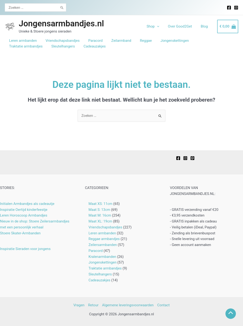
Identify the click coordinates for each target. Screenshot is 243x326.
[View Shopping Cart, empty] (227, 26)
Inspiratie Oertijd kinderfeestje (23, 210)
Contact (163, 305)
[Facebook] (229, 7)
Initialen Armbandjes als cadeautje (27, 204)
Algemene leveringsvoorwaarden (128, 305)
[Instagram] (236, 7)
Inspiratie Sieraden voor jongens (25, 249)
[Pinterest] (192, 158)
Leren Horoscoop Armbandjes (23, 215)
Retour (93, 305)
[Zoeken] (59, 7)
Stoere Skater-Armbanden (20, 233)
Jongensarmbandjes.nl (61, 23)
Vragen (78, 305)
